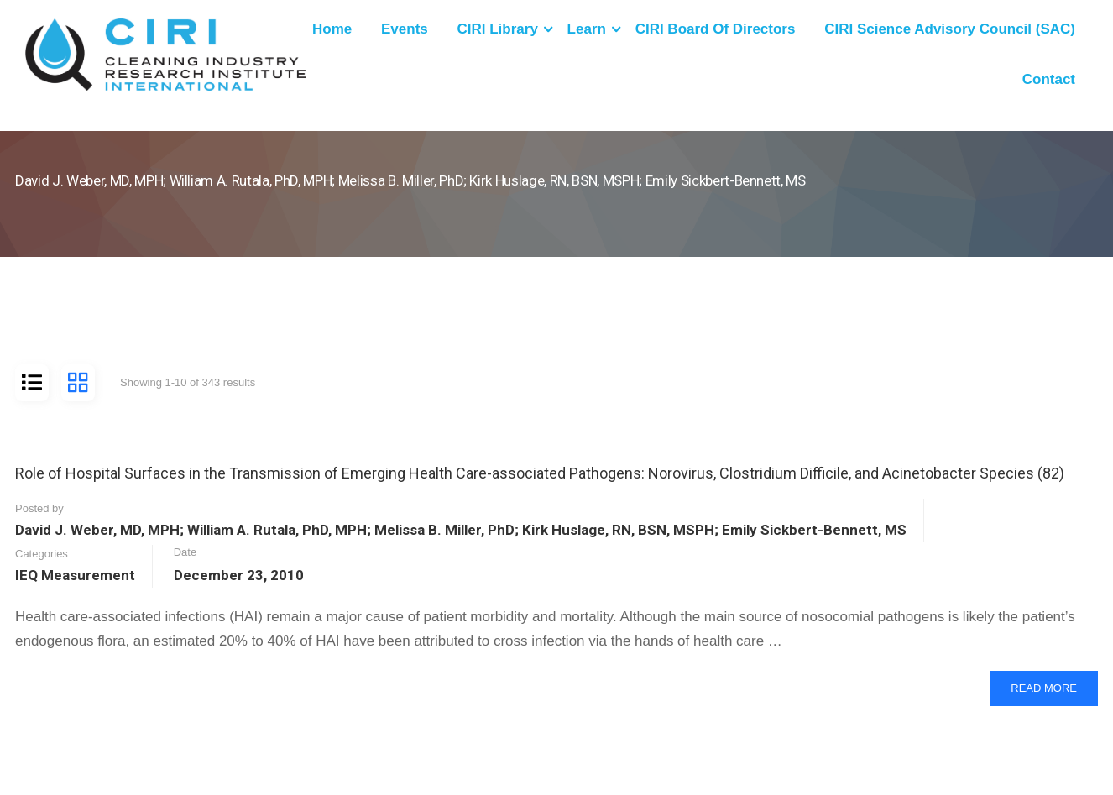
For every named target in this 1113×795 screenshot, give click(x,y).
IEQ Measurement (75, 575)
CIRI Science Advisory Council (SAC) (949, 29)
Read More (1054, 693)
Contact (1048, 79)
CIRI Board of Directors (715, 29)
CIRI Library (497, 29)
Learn (586, 29)
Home (332, 29)
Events (404, 29)
